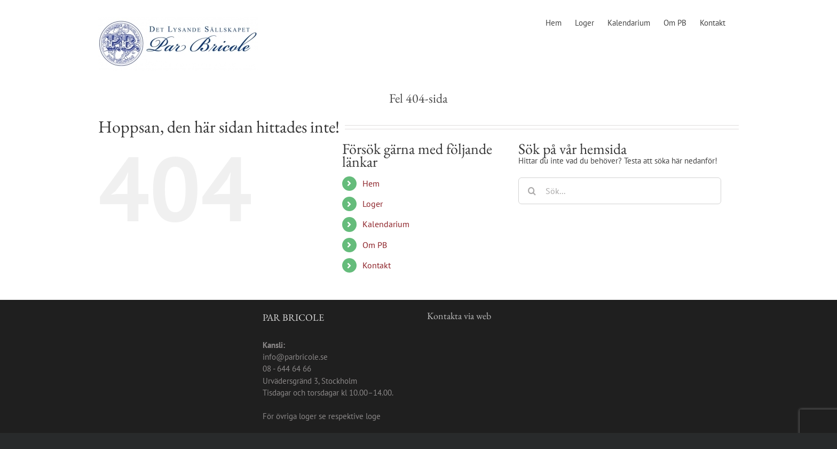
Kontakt (376, 265)
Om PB (374, 244)
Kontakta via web (459, 315)
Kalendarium (385, 224)
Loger (372, 203)
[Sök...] (619, 190)
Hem (371, 183)
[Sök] (531, 190)
